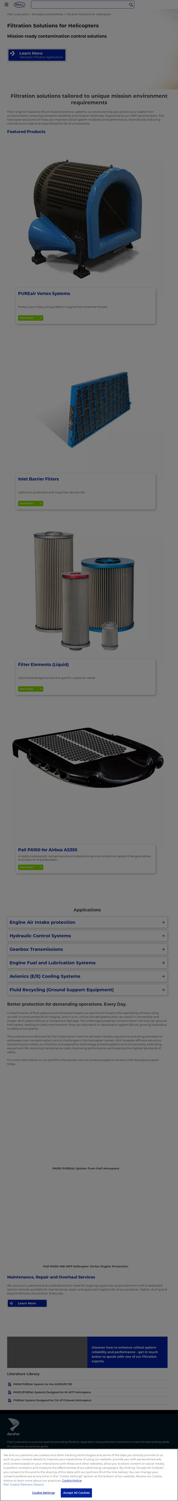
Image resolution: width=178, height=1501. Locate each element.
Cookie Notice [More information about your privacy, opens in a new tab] (72, 1480)
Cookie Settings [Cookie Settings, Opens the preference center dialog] (43, 1492)
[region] (89, 1475)
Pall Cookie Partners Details (23, 1484)
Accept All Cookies (76, 1492)
